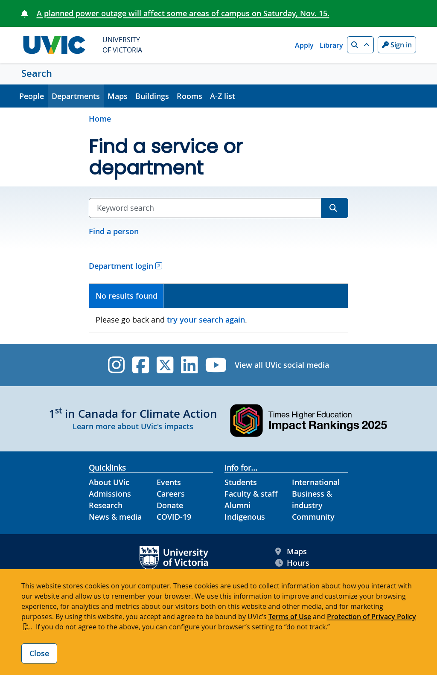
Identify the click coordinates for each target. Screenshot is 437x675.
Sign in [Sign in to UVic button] (397, 44)
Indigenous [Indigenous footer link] (244, 517)
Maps (118, 96)
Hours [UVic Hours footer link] (292, 563)
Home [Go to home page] (100, 118)
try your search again (206, 319)
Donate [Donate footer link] (170, 505)
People (31, 96)
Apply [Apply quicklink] (304, 45)
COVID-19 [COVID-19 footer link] (174, 517)
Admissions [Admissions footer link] (110, 494)
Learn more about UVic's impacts (133, 426)
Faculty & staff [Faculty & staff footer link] (251, 494)
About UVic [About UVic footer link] (109, 482)
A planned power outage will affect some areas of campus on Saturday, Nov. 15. (183, 13)
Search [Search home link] (36, 73)
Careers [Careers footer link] (171, 494)
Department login (121, 266)
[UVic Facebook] (140, 365)
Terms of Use (289, 616)
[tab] (126, 296)
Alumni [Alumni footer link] (237, 505)
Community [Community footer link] (313, 517)
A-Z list (222, 96)
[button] (360, 44)
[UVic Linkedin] (189, 365)
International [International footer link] (316, 482)
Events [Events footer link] (169, 482)
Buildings (152, 96)
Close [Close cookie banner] (39, 653)
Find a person (114, 231)
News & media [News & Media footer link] (115, 517)
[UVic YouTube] (216, 365)
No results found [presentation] (126, 296)
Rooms (189, 96)
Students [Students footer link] (240, 482)
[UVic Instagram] (116, 365)
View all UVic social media (282, 365)
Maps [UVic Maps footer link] (291, 551)
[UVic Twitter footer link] (165, 365)
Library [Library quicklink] (331, 45)
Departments (76, 96)
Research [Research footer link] (105, 505)
